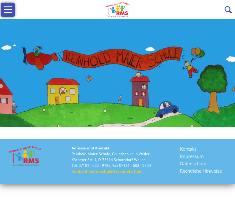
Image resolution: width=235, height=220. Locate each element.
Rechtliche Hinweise (146, 171)
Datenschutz (138, 164)
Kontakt (133, 149)
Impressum (137, 156)
